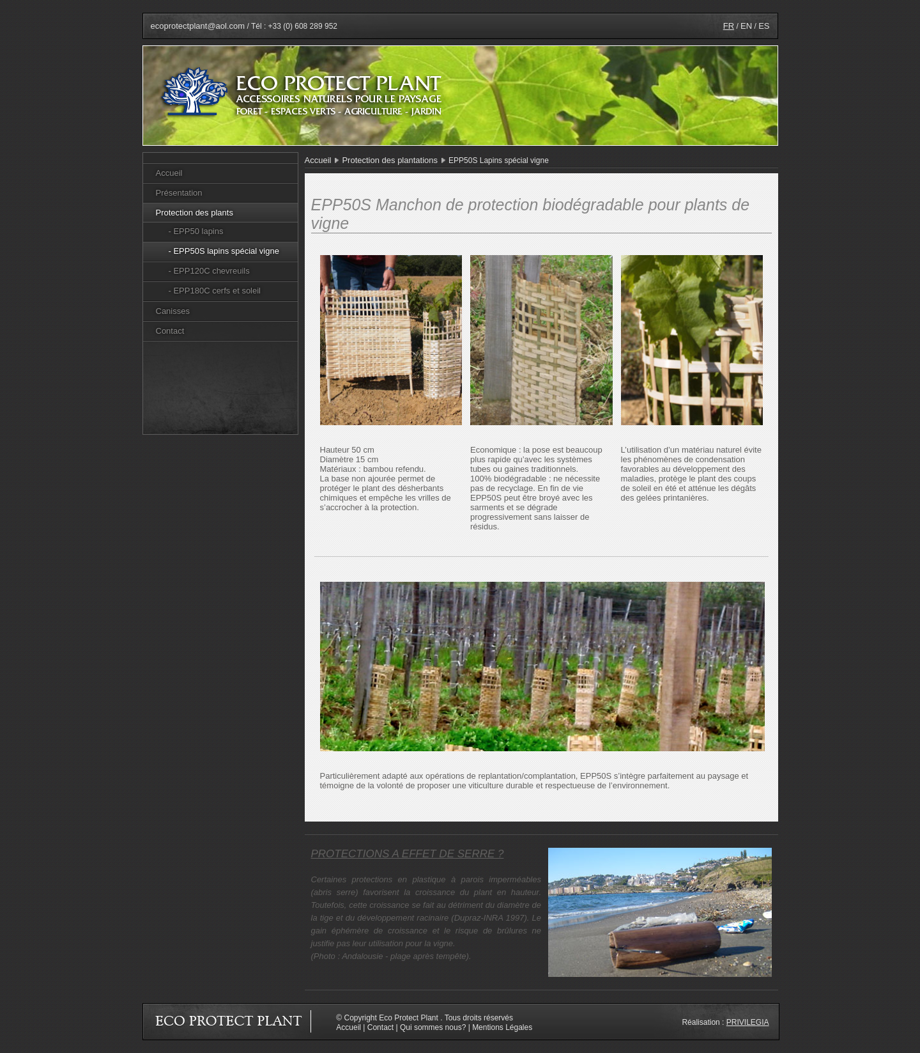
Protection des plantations (390, 160)
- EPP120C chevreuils (209, 271)
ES (763, 26)
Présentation (179, 193)
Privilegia (747, 1022)
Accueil (169, 173)
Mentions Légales (502, 1027)
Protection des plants (194, 212)
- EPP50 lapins (196, 231)
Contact (170, 331)
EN (746, 26)
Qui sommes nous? (433, 1027)
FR (728, 26)
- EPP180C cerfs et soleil (215, 290)
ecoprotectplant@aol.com (198, 26)
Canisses (173, 311)
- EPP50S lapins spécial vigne (224, 251)
